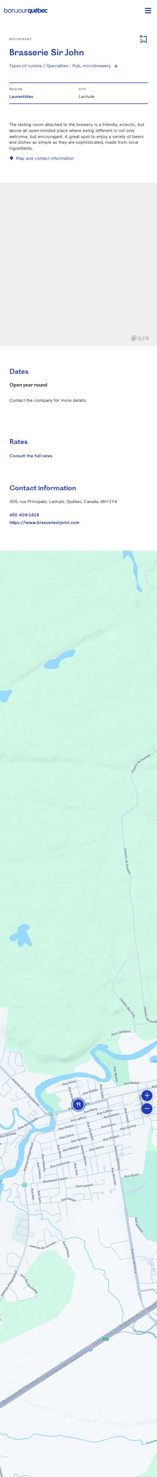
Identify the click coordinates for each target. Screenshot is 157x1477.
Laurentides (21, 96)
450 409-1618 (24, 514)
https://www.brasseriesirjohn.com (44, 522)
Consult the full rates (31, 455)
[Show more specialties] (116, 66)
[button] (78, 1105)
